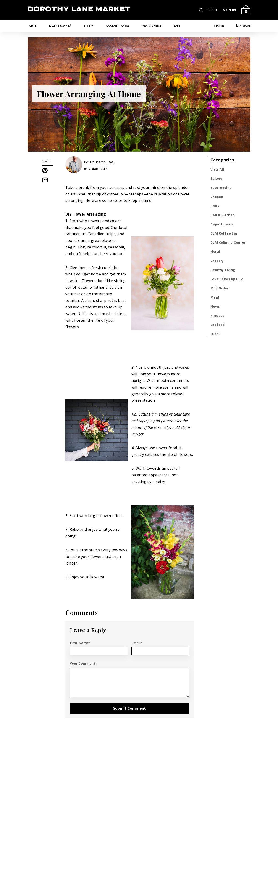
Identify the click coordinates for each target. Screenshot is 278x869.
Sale (177, 25)
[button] (201, 10)
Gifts (32, 25)
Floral (215, 251)
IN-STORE (243, 25)
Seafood (217, 325)
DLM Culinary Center (228, 242)
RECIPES (219, 25)
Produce (217, 315)
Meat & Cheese (151, 25)
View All (217, 169)
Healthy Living (222, 270)
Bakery (89, 25)
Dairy (214, 206)
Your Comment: (83, 663)
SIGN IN (229, 10)
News (215, 306)
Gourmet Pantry (117, 25)
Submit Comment (129, 708)
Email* (137, 643)
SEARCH (211, 10)
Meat (215, 297)
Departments (221, 224)
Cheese (216, 197)
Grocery (217, 261)
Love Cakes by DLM (227, 279)
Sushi (215, 334)
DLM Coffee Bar (224, 233)
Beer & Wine (220, 187)
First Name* (80, 643)
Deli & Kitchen (222, 215)
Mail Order (219, 288)
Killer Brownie (60, 25)
